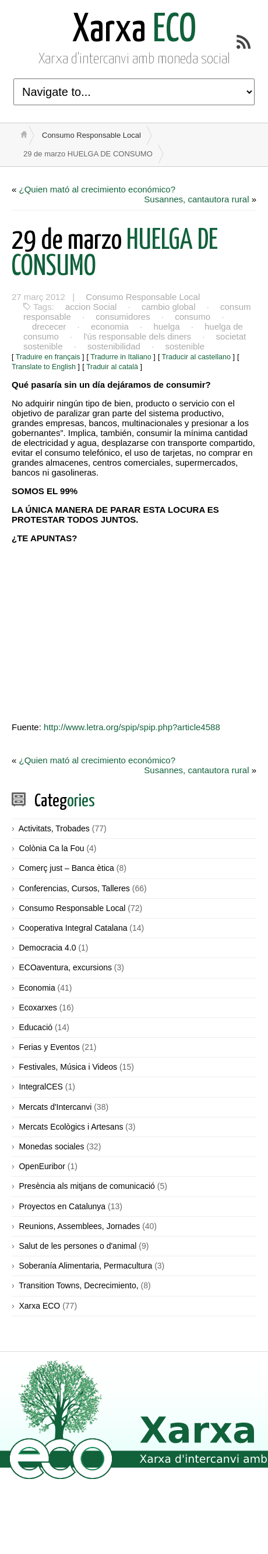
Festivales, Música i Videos (68, 1066)
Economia (37, 987)
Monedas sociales (51, 1146)
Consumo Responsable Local (91, 135)
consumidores (123, 316)
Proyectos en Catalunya (62, 1206)
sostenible (184, 346)
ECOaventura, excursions (65, 967)
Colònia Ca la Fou (51, 848)
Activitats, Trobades (54, 828)
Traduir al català (112, 367)
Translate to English (44, 367)
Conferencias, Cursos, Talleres (74, 888)
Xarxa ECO (39, 1305)
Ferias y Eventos (49, 1047)
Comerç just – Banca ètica (66, 868)
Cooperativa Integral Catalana (73, 928)
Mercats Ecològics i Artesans (71, 1126)
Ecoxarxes (38, 1007)
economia (110, 326)
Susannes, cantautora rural (196, 199)
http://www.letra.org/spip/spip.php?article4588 (132, 727)
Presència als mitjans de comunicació (86, 1186)
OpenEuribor (42, 1166)
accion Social (91, 307)
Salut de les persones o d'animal (77, 1246)
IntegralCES (40, 1086)
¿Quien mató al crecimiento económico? (97, 189)
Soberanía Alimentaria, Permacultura (85, 1265)
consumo (192, 316)
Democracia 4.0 (47, 947)
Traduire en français (48, 357)
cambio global (169, 307)
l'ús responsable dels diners (137, 336)
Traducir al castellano (196, 357)
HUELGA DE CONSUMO (115, 254)
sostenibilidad (113, 346)
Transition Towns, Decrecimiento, (78, 1285)
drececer (49, 326)
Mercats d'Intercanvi (55, 1107)
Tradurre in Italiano (120, 357)
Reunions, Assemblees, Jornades (79, 1226)
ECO (134, 30)
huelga (166, 326)
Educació (35, 1027)
